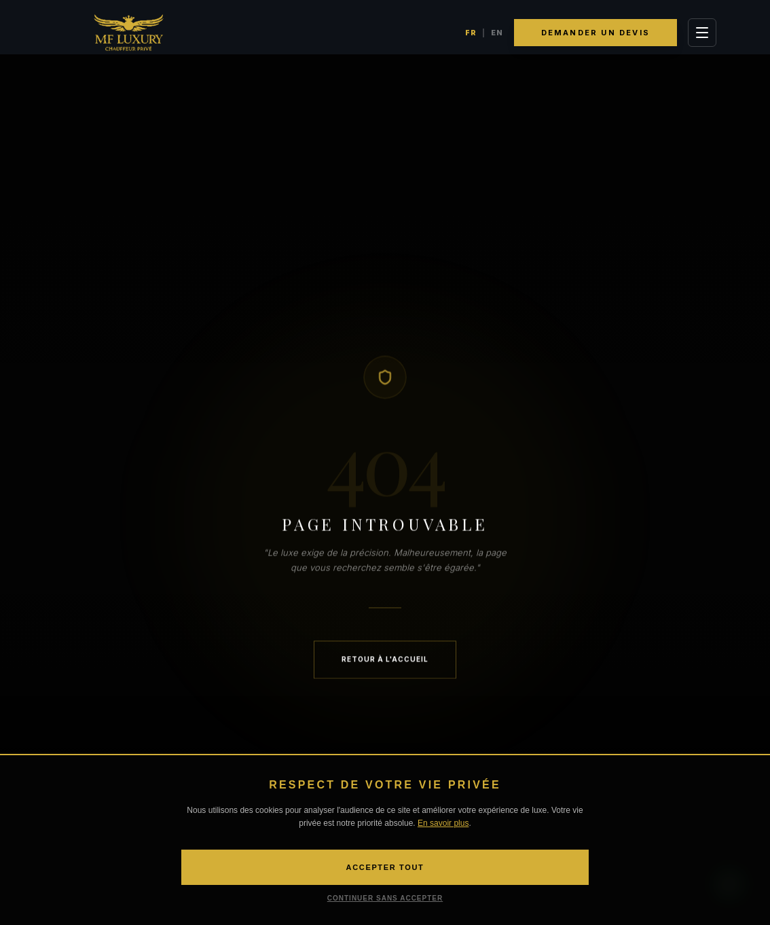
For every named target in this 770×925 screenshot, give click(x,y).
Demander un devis (595, 32)
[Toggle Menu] (702, 32)
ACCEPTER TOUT (385, 867)
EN (497, 33)
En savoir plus (443, 823)
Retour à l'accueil (385, 661)
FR (471, 33)
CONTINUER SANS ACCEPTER (385, 898)
